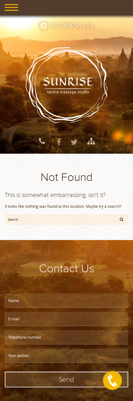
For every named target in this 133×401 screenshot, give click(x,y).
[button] (121, 219)
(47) (71, 25)
